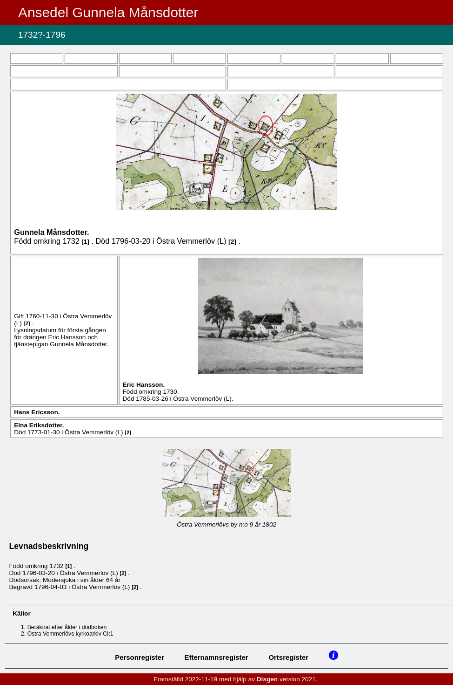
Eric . (144, 384)
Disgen (267, 679)
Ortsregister (288, 657)
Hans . (37, 412)
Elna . (39, 425)
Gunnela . (51, 232)
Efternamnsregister (216, 657)
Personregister (139, 657)
